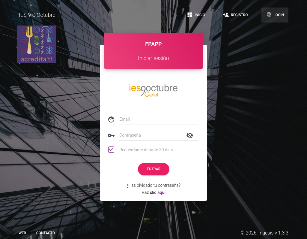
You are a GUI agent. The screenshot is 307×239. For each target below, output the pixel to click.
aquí (160, 192)
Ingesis (265, 233)
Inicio (196, 15)
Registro (235, 15)
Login (275, 15)
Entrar (153, 169)
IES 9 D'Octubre (37, 15)
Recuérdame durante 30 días (141, 150)
